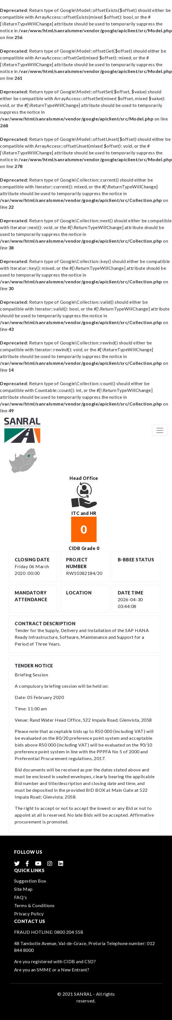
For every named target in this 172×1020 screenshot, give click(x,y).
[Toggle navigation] (160, 430)
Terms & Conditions (34, 905)
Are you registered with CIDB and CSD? (55, 961)
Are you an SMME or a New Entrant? (52, 969)
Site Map (23, 889)
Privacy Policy (29, 913)
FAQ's (20, 897)
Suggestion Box (30, 880)
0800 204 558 (68, 932)
